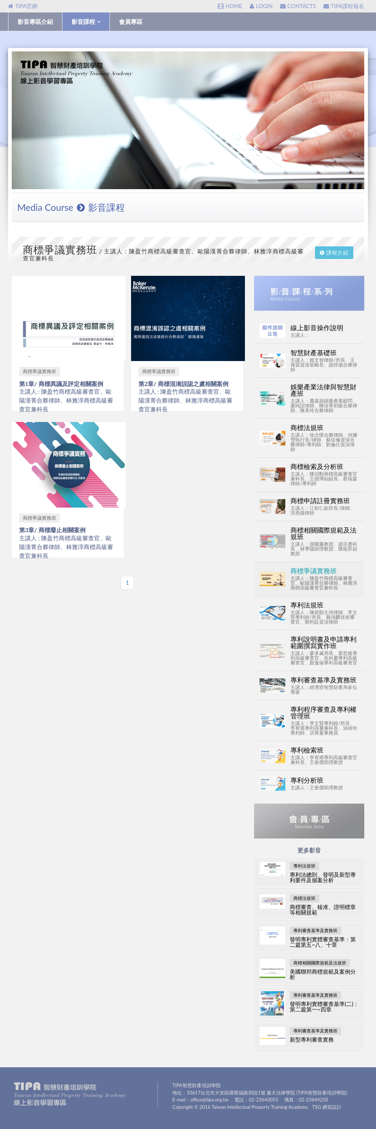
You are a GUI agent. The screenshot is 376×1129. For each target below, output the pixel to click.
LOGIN (261, 6)
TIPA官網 (22, 6)
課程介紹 (334, 252)
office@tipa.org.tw (209, 1100)
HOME (230, 6)
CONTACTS (298, 6)
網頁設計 (331, 1107)
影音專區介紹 (35, 21)
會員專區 (130, 21)
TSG (316, 1107)
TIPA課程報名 (343, 6)
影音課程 (86, 21)
